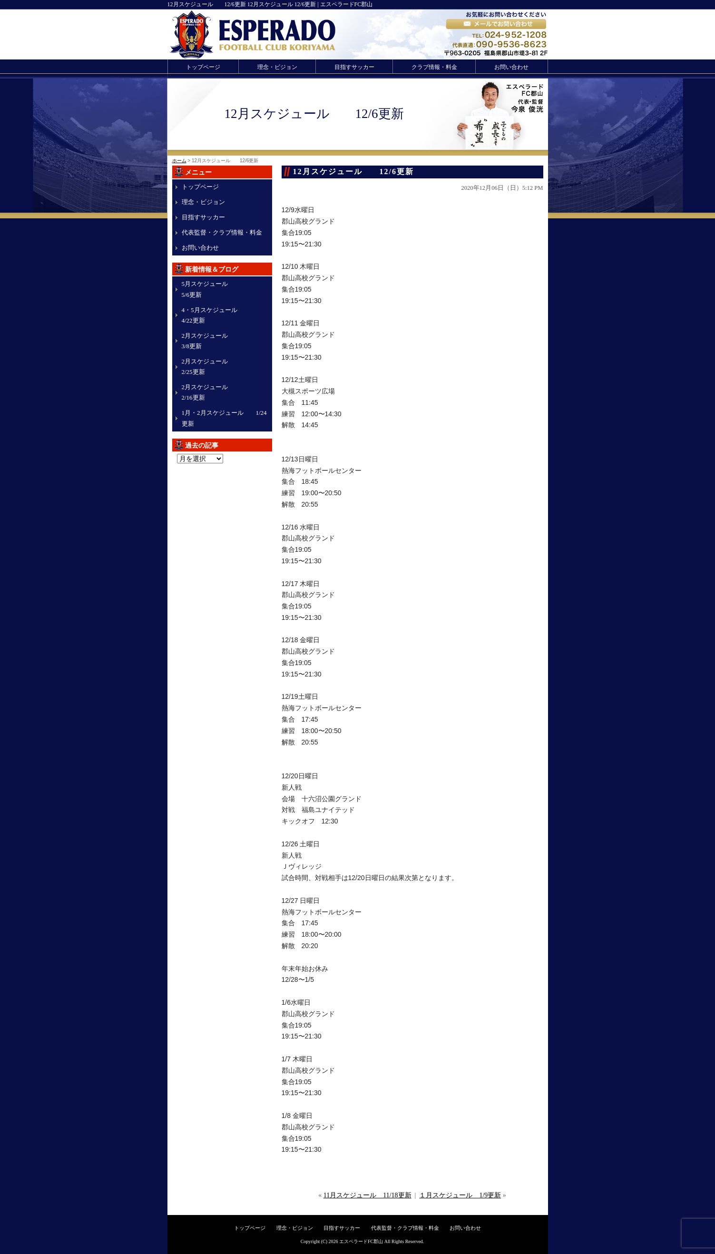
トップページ (203, 67)
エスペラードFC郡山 (361, 1241)
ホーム (179, 160)
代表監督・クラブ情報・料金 (222, 232)
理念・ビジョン (277, 67)
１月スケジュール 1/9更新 (460, 1195)
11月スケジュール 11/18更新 (367, 1195)
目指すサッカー (354, 67)
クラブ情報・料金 (434, 67)
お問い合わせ (511, 67)
